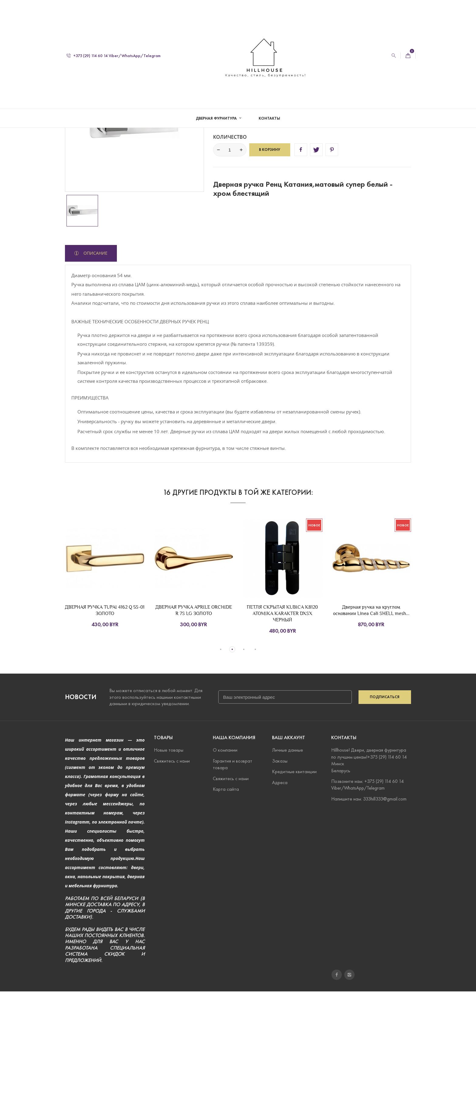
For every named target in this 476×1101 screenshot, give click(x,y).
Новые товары (168, 859)
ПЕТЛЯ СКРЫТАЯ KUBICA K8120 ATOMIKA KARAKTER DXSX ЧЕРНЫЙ (282, 723)
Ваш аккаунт (288, 847)
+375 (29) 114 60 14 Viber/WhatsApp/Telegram (113, 55)
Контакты (269, 118)
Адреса (279, 892)
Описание (94, 362)
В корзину (269, 259)
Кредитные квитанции (294, 881)
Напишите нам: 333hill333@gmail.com (368, 908)
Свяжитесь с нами (172, 870)
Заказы (279, 870)
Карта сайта (226, 899)
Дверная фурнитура (217, 118)
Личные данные (287, 859)
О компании (225, 859)
